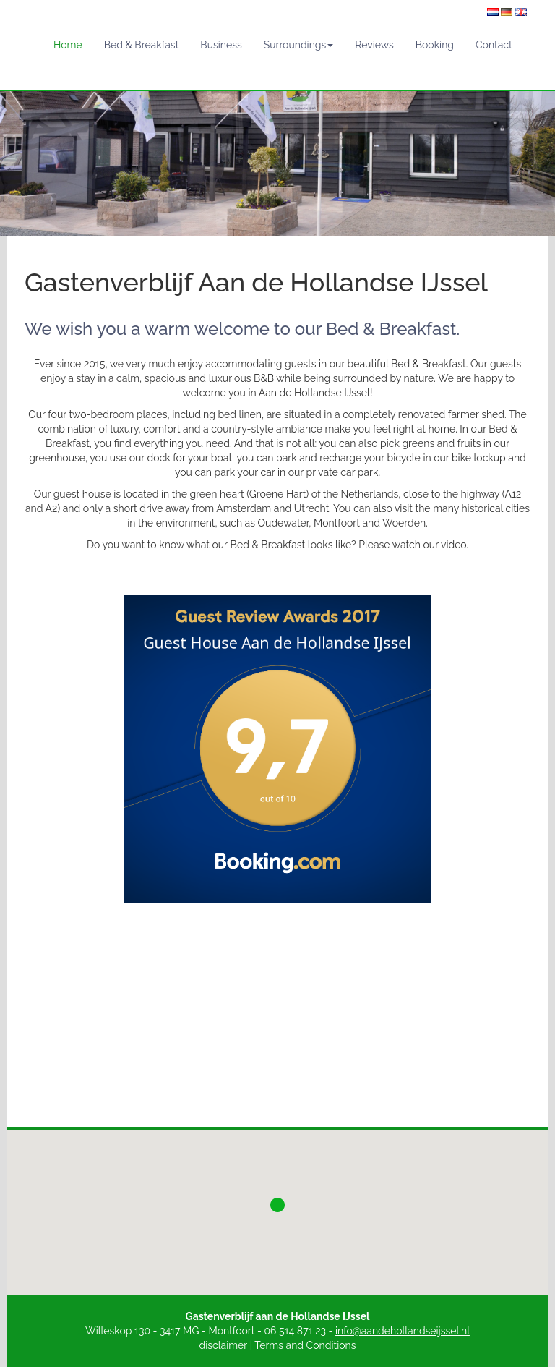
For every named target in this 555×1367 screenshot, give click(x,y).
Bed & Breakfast (141, 45)
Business (220, 45)
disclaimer (223, 1345)
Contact (494, 45)
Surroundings (299, 45)
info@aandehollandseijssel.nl (402, 1331)
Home (67, 45)
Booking (435, 45)
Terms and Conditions (305, 1345)
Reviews (374, 45)
